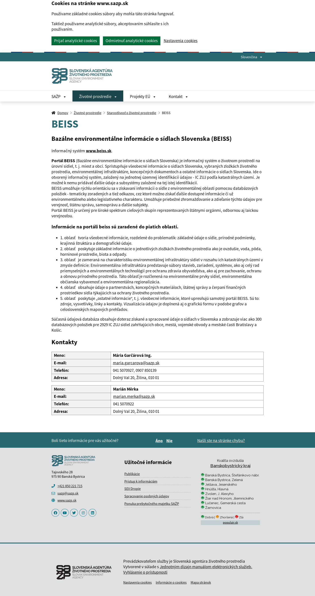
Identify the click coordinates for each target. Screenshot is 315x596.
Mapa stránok (201, 582)
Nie (170, 440)
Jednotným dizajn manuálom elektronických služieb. (206, 566)
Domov (62, 113)
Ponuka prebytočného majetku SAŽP (151, 503)
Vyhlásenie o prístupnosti (145, 572)
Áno (160, 440)
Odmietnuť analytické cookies (132, 40)
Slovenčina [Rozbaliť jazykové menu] (251, 57)
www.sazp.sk (66, 500)
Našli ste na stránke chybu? (221, 440)
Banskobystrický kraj (230, 465)
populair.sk (230, 523)
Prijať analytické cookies (75, 40)
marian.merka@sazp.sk (134, 396)
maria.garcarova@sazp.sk (136, 362)
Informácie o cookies (171, 582)
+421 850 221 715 (69, 486)
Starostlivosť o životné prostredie (131, 113)
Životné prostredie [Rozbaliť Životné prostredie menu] (98, 96)
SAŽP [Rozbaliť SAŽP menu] (58, 96)
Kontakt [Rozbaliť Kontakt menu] (178, 96)
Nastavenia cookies (180, 41)
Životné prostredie (87, 113)
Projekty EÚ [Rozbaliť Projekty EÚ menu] (143, 96)
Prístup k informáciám (140, 481)
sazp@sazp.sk (67, 493)
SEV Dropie (132, 488)
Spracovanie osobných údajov (146, 496)
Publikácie (132, 474)
